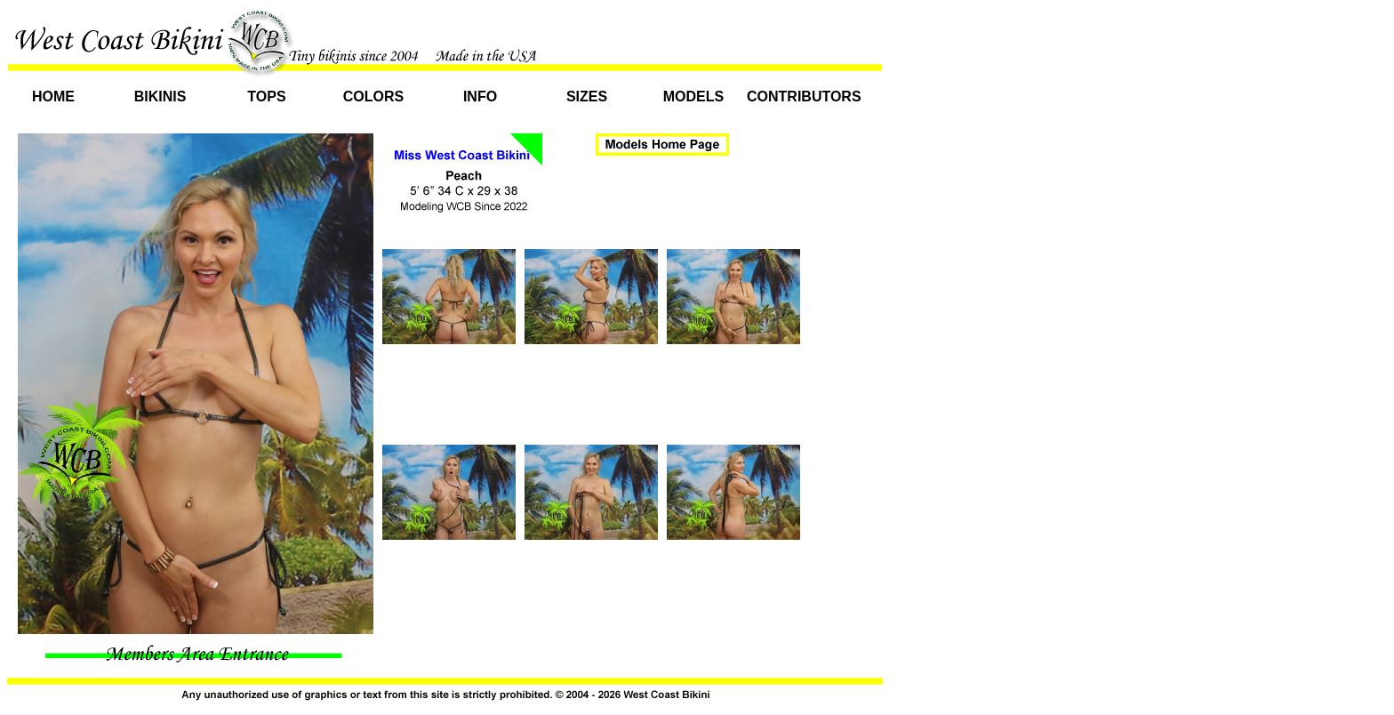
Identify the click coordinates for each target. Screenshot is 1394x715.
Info (480, 96)
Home (53, 96)
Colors (373, 96)
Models (693, 96)
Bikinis (160, 96)
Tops (266, 96)
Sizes (586, 96)
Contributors (800, 96)
